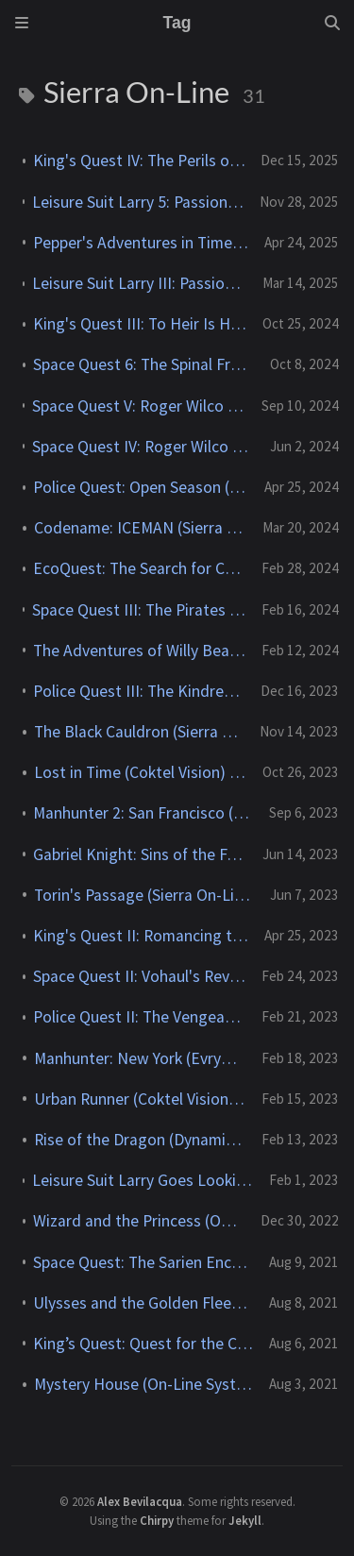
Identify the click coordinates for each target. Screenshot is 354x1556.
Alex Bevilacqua (139, 1501)
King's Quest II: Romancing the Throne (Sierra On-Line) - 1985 (141, 935)
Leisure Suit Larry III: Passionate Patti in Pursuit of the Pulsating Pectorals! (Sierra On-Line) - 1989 (139, 283)
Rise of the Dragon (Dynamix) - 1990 (140, 1139)
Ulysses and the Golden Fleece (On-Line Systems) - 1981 (143, 1303)
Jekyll (244, 1520)
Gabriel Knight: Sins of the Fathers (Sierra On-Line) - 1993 (140, 854)
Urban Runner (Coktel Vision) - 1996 (140, 1099)
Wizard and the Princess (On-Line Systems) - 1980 (139, 1220)
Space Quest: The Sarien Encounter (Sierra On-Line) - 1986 (143, 1262)
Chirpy (157, 1520)
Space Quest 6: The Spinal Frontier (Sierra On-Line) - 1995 (144, 364)
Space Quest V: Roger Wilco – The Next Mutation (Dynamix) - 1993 (139, 406)
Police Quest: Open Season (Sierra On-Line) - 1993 (141, 487)
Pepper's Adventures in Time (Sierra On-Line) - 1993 (141, 242)
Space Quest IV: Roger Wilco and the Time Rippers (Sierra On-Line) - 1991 (143, 446)
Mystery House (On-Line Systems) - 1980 (144, 1384)
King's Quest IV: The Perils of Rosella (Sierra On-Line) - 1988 (139, 160)
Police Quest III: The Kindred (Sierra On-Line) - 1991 (139, 691)
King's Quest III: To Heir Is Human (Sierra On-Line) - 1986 (140, 323)
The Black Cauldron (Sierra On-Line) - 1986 (139, 731)
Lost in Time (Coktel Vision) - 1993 (140, 772)
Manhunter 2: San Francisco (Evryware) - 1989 (143, 813)
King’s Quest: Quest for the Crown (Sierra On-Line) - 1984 (143, 1343)
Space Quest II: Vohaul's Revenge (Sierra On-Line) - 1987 (139, 976)
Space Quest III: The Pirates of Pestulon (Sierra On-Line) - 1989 (139, 610)
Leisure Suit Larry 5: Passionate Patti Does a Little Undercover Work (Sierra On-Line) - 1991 (138, 202)
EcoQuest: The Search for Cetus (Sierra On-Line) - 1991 (139, 568)
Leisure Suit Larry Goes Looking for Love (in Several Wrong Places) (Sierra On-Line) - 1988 (143, 1180)
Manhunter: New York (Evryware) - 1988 (140, 1058)
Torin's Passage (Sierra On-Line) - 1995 (144, 895)
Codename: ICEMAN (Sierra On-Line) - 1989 (140, 527)
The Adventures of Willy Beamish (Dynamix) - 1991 (139, 650)
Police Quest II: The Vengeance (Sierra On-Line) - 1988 (139, 1016)
